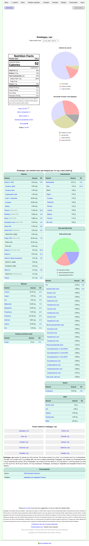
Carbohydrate (50, 182)
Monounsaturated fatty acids (55, 325)
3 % (41, 258)
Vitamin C (7, 250)
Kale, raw (24, 436)
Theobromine (50, 417)
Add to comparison (23, 112)
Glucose (49, 206)
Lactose (49, 210)
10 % (41, 210)
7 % (41, 238)
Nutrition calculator (34, 2)
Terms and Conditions (28, 530)
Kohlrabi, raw (65, 436)
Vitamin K (7, 270)
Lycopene (8, 202)
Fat (47, 285)
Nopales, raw (65, 453)
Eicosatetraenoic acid (53, 361)
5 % (40, 292)
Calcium (6, 292)
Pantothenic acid (9, 222)
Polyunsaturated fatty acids (54, 345)
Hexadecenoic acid (53, 337)
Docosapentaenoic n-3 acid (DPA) (57, 353)
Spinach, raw (65, 442)
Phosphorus (8, 312)
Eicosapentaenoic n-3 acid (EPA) (57, 357)
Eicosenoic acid (52, 333)
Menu (6, 2)
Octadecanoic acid (53, 313)
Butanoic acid (51, 293)
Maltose (49, 214)
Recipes (63, 2)
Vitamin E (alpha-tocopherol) (13, 258)
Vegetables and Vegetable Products (35, 477)
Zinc (5, 328)
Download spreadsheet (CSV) (24, 119)
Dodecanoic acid (52, 301)
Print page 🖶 (24, 123)
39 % (41, 250)
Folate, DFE (8, 238)
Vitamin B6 (7, 226)
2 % (40, 320)
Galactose (50, 202)
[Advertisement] (44, 23)
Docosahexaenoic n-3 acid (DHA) (57, 349)
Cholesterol (49, 391)
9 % (40, 316)
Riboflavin (7, 214)
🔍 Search (14, 2)
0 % (41, 182)
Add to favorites (79, 7)
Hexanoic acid (51, 309)
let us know (27, 508)
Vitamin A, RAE (9, 182)
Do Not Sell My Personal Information (56, 530)
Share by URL (23, 108)
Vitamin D (7, 254)
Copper (6, 296)
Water (47, 421)
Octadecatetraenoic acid (54, 369)
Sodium (6, 324)
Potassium (7, 316)
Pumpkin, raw (24, 442)
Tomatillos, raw (24, 453)
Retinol (7, 206)
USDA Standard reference (32, 473)
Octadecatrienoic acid (54, 373)
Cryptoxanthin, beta (11, 194)
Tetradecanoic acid (53, 321)
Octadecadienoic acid (53, 365)
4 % (41, 214)
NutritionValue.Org (36, 527)
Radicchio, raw (65, 447)
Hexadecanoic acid (53, 305)
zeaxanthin (14, 198)
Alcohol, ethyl (50, 405)
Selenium (7, 320)
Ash (47, 409)
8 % (41, 226)
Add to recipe (23, 116)
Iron (5, 300)
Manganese (8, 308)
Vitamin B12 (8, 230)
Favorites (55, 2)
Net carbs (49, 222)
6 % (41, 218)
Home (23, 2)
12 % (81, 186)
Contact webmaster (52, 524)
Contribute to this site (37, 524)
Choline (6, 278)
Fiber (48, 186)
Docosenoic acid (52, 329)
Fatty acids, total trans (53, 377)
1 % (40, 324)
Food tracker (73, 2)
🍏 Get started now (44, 543)
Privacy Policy (40, 530)
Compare (46, 2)
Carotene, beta (9, 190)
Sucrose (49, 218)
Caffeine (48, 413)
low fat (27, 127)
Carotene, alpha (10, 186)
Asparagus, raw (24, 431)
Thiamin (6, 210)
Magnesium (8, 304)
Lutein (7, 198)
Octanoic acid (51, 317)
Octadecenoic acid (53, 341)
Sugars (48, 194)
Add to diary (9, 7)
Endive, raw (65, 431)
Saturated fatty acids (52, 289)
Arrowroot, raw (23, 447)
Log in (82, 2)
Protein (6, 342)
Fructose (50, 198)
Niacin (6, 218)
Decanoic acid (51, 297)
